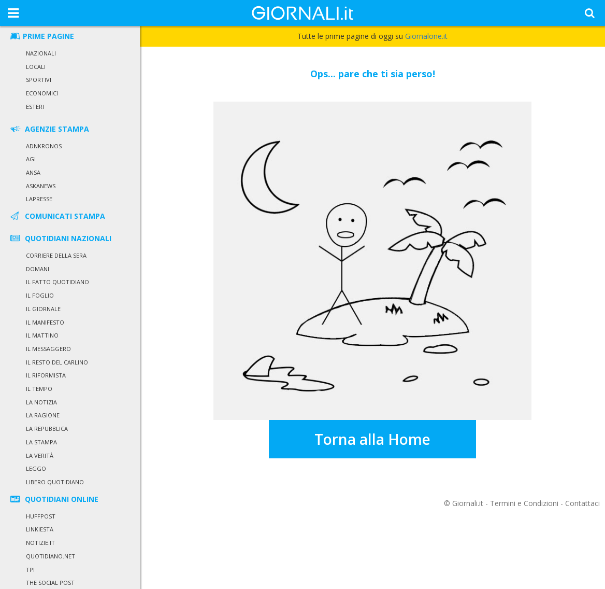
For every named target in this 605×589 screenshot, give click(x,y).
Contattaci (582, 503)
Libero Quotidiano (55, 482)
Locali (36, 67)
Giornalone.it (426, 36)
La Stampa (41, 442)
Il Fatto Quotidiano (57, 282)
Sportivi (38, 79)
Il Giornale (43, 309)
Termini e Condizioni (524, 503)
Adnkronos (44, 146)
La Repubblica (47, 428)
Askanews (40, 186)
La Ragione (43, 415)
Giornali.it (467, 503)
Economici (42, 93)
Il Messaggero (48, 349)
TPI (30, 569)
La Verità (39, 455)
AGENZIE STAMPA (49, 129)
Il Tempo (39, 388)
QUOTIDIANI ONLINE (53, 499)
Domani (37, 269)
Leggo (36, 468)
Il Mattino (42, 335)
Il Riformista (46, 375)
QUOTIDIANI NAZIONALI (60, 238)
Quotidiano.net (50, 556)
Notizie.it (40, 542)
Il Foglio (40, 295)
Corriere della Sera (56, 255)
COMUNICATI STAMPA (57, 216)
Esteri (35, 106)
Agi (31, 159)
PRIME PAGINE (41, 36)
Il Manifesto (45, 322)
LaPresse (39, 199)
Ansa (33, 172)
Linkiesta (39, 529)
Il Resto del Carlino (57, 362)
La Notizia (41, 402)
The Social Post (50, 582)
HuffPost (40, 516)
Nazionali (41, 53)
